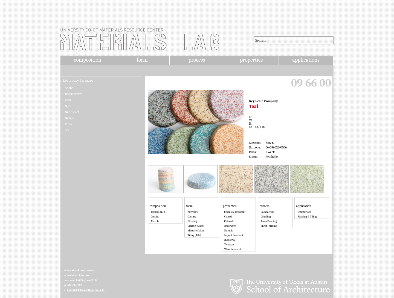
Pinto (68, 124)
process (197, 60)
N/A (68, 106)
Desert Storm (73, 94)
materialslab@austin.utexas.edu (86, 289)
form (142, 60)
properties (251, 60)
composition (87, 60)
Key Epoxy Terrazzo (78, 80)
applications (306, 60)
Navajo (69, 118)
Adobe (69, 88)
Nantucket (72, 112)
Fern (68, 100)
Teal (67, 130)
